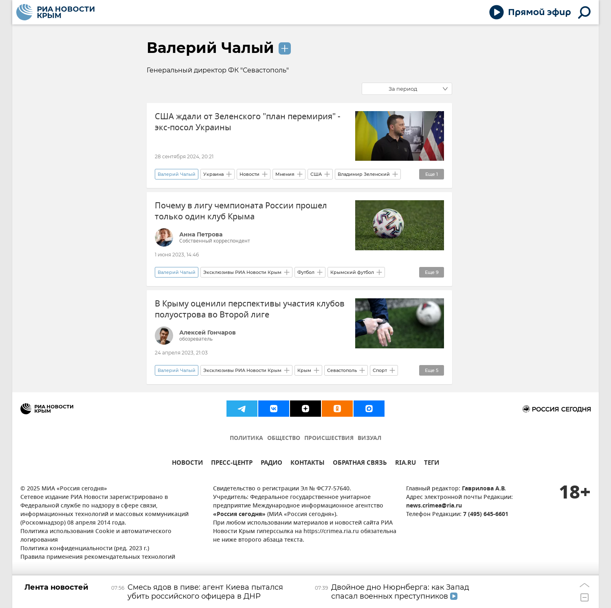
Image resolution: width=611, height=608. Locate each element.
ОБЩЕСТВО (283, 438)
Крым (304, 370)
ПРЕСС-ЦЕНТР (232, 463)
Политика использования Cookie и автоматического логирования (95, 536)
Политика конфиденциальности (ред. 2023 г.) (84, 548)
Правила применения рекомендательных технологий (97, 557)
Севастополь (342, 370)
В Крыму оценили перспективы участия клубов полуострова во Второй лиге (250, 309)
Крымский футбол (352, 272)
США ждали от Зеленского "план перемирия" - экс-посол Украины (247, 122)
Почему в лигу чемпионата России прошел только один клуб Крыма (241, 211)
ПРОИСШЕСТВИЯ (329, 438)
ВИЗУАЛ (369, 438)
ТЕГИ (431, 463)
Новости (249, 174)
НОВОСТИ (187, 463)
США (316, 174)
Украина (213, 174)
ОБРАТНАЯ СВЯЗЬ (360, 463)
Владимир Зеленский (364, 174)
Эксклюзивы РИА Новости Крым (242, 272)
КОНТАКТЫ (307, 463)
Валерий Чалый (210, 48)
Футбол (305, 272)
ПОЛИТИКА (246, 438)
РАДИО (271, 463)
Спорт (380, 370)
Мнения (285, 174)
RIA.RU (405, 463)
